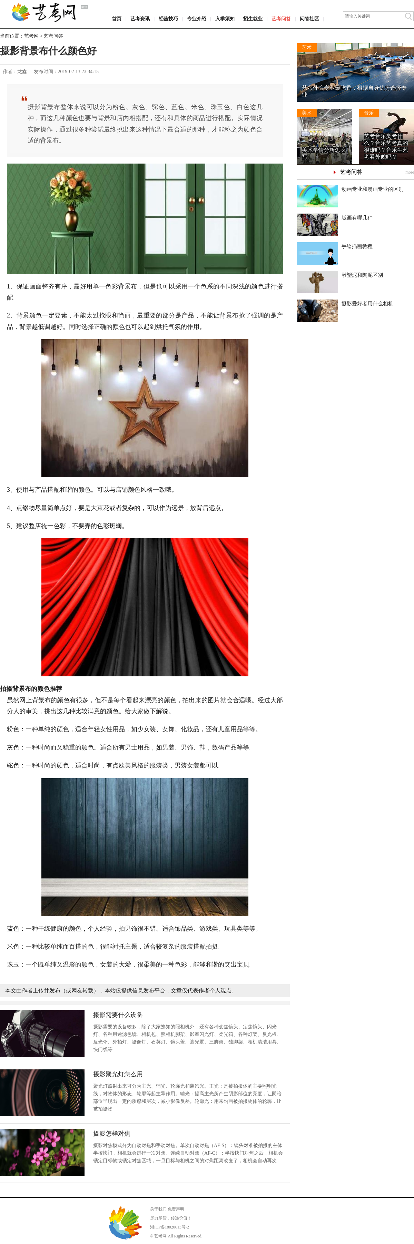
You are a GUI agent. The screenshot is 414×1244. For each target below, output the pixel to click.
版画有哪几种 (357, 218)
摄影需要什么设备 (118, 1014)
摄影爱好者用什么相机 (367, 303)
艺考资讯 (140, 18)
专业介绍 (196, 18)
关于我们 (158, 1209)
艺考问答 (281, 18)
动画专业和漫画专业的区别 (373, 189)
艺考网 (31, 36)
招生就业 (253, 18)
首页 (116, 18)
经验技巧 (168, 18)
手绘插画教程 (357, 246)
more (409, 172)
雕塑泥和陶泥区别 (362, 275)
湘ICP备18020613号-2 (169, 1227)
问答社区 (309, 18)
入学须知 (225, 18)
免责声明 (176, 1209)
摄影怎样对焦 (111, 1133)
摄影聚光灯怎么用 (118, 1074)
